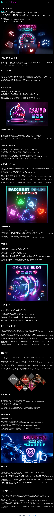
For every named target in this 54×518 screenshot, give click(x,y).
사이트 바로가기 (40, 346)
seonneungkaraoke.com (34, 95)
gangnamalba (47, 237)
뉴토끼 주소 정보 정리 (36, 65)
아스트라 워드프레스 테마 (31, 515)
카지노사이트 (49, 2)
